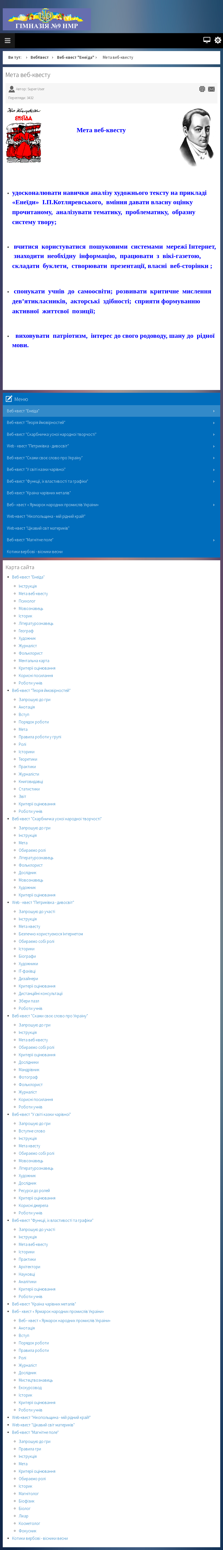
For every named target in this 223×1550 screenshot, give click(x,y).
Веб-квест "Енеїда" (75, 57)
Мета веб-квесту (28, 74)
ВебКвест (40, 57)
